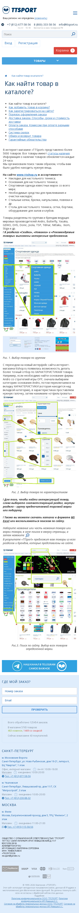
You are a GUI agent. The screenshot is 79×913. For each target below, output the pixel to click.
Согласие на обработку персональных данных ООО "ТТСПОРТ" (33, 903)
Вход (8, 43)
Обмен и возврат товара (25, 136)
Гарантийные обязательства (27, 139)
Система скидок (19, 132)
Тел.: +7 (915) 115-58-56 (20, 826)
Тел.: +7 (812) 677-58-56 (18, 776)
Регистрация (27, 43)
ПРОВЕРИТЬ (39, 709)
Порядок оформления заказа (28, 114)
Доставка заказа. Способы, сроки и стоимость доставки (39, 119)
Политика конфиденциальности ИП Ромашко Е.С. (44, 899)
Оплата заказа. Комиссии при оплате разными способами (39, 127)
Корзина (65, 50)
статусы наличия (59, 153)
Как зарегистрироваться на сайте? (31, 111)
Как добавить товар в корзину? (29, 107)
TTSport (20, 8)
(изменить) (41, 18)
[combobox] (39, 34)
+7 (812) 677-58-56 (19, 24)
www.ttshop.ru (27, 174)
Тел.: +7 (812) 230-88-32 (18, 798)
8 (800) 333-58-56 (45, 24)
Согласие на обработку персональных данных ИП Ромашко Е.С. (45, 905)
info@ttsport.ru (68, 24)
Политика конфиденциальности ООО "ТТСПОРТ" (34, 898)
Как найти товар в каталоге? (27, 75)
